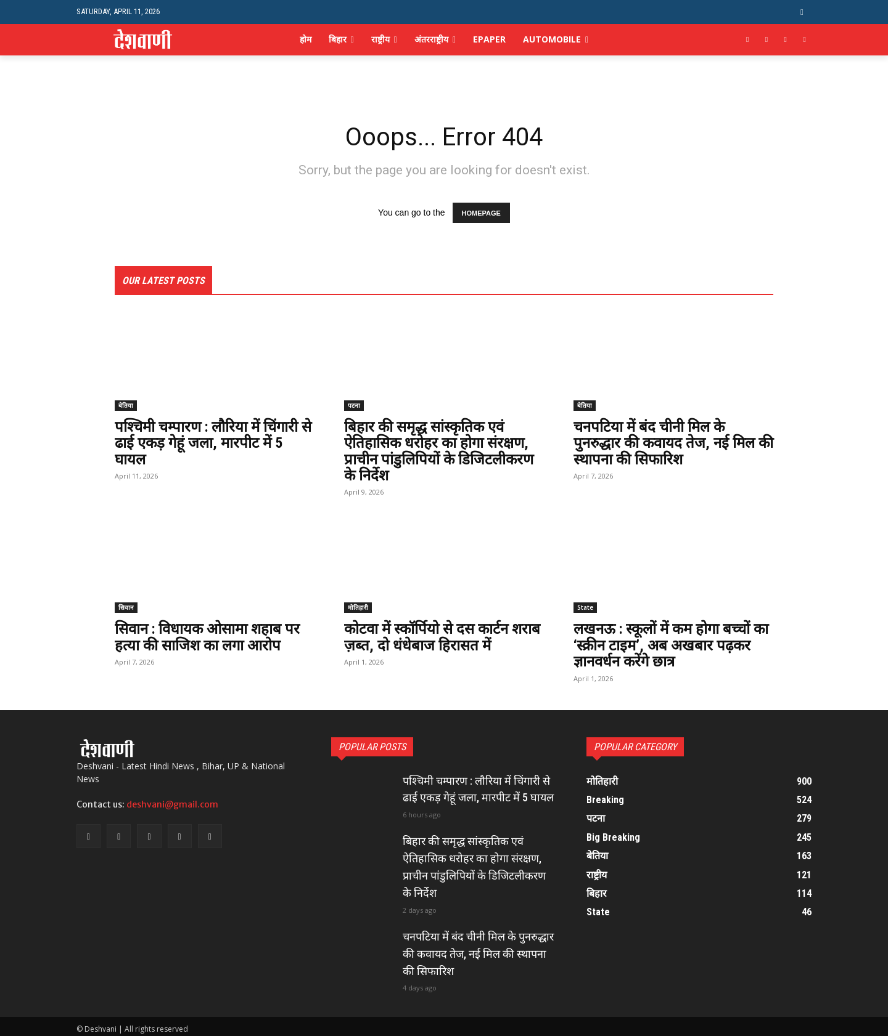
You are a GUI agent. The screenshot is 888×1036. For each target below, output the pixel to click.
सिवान (126, 608)
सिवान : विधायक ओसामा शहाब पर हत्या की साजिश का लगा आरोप (208, 637)
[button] (802, 12)
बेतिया (125, 405)
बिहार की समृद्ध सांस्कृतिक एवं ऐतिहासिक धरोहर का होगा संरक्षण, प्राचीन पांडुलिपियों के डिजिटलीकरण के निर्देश (438, 451)
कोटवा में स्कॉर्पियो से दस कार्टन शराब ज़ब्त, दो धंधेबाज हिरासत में (442, 637)
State (585, 608)
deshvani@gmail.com (172, 804)
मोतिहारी (358, 608)
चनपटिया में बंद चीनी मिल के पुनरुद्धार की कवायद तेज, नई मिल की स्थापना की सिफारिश (673, 443)
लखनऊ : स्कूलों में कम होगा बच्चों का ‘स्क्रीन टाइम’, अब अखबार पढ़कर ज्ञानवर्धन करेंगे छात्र (672, 646)
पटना (354, 405)
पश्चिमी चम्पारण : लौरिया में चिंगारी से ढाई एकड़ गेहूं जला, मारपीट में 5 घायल (214, 443)
